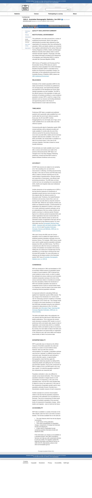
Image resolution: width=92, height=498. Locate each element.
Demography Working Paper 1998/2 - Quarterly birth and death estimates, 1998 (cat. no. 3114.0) (46, 225)
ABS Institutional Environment (40, 76)
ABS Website (55, 2)
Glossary (27, 34)
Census (36, 13)
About (75, 13)
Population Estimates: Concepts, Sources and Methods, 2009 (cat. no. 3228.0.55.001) (45, 229)
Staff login (66, 462)
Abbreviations (28, 37)
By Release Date (26, 17)
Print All (36, 27)
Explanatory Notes (27, 32)
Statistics (17, 13)
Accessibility (58, 462)
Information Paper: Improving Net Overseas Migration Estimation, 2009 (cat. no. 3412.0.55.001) (46, 309)
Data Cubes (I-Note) (27, 45)
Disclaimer (42, 462)
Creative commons (25, 462)
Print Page (30, 27)
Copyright (33, 462)
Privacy (50, 462)
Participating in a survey (55, 13)
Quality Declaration (65, 19)
